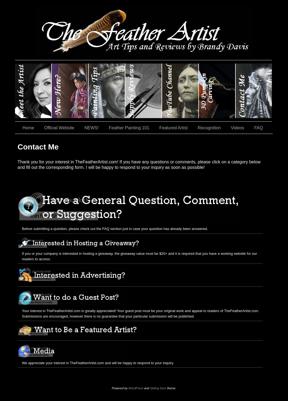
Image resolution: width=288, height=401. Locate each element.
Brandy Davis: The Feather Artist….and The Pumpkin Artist (33, 91)
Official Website (59, 127)
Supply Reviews (143, 91)
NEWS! (91, 127)
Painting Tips (107, 91)
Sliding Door (158, 388)
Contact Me (254, 91)
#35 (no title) (217, 91)
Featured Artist (173, 127)
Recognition (209, 127)
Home (28, 127)
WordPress (135, 388)
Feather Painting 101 (129, 127)
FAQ (258, 127)
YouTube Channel (180, 91)
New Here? (70, 91)
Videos (237, 127)
